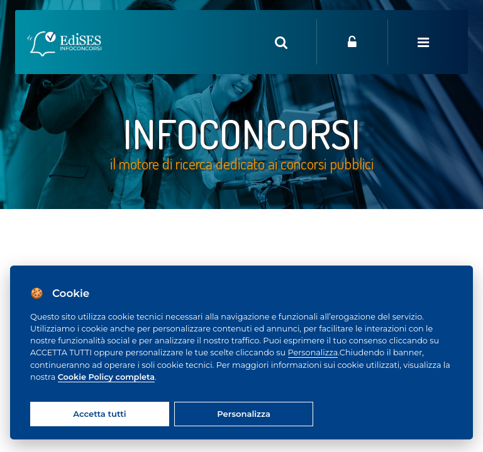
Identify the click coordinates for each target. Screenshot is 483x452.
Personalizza (313, 352)
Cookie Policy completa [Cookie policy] (106, 377)
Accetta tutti (99, 414)
